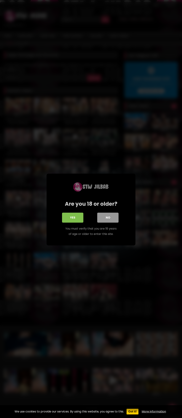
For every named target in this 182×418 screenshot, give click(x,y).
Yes (72, 217)
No (108, 217)
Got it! (132, 411)
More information (154, 411)
